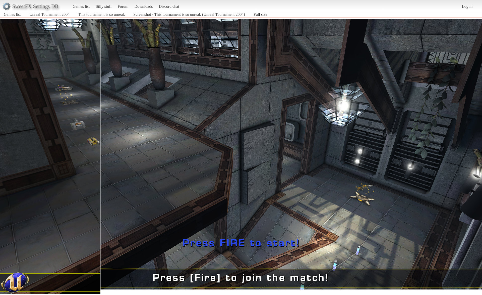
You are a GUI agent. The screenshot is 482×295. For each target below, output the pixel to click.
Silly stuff (104, 6)
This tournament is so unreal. (101, 14)
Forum (123, 6)
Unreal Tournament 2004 (49, 14)
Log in (467, 6)
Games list (81, 6)
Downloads (143, 6)
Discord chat (169, 6)
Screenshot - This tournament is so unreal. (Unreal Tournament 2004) (189, 14)
